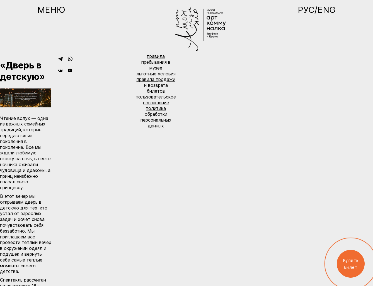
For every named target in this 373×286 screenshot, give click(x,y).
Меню (51, 10)
